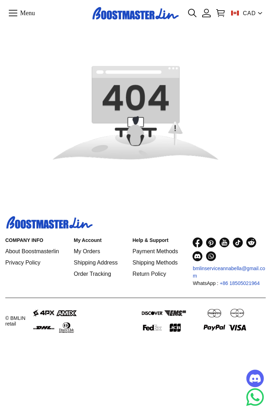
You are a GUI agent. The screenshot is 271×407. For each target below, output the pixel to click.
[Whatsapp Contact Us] (255, 397)
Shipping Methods (154, 263)
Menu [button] (27, 13)
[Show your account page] (206, 13)
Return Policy (149, 274)
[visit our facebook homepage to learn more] (198, 242)
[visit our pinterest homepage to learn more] (211, 242)
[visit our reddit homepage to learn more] (251, 242)
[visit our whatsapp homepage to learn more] (211, 256)
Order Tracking (92, 274)
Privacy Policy (23, 263)
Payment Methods (155, 251)
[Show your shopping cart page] (220, 13)
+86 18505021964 (240, 283)
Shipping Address (96, 263)
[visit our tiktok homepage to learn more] (238, 242)
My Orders (87, 251)
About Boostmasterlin (32, 251)
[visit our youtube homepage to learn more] (224, 242)
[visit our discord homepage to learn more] (198, 256)
